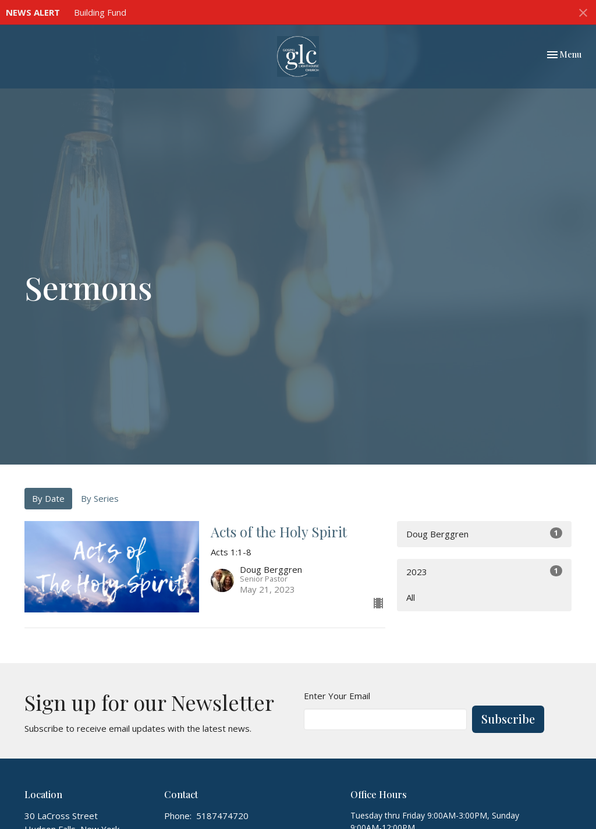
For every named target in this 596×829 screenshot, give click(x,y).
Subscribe (508, 719)
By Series (100, 498)
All (410, 597)
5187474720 (222, 815)
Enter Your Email (337, 696)
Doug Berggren (484, 533)
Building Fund (100, 12)
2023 (484, 571)
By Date (48, 498)
